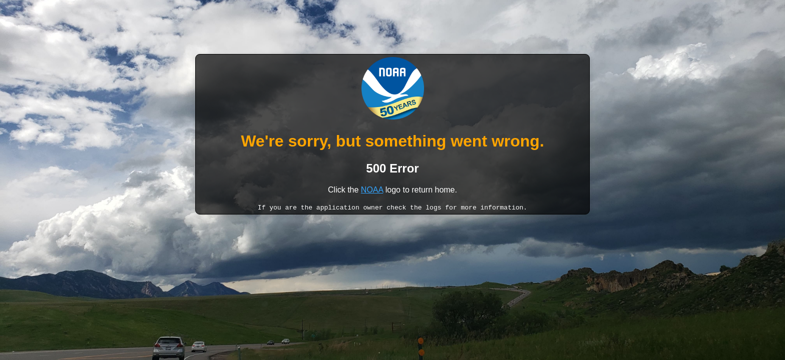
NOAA (372, 190)
